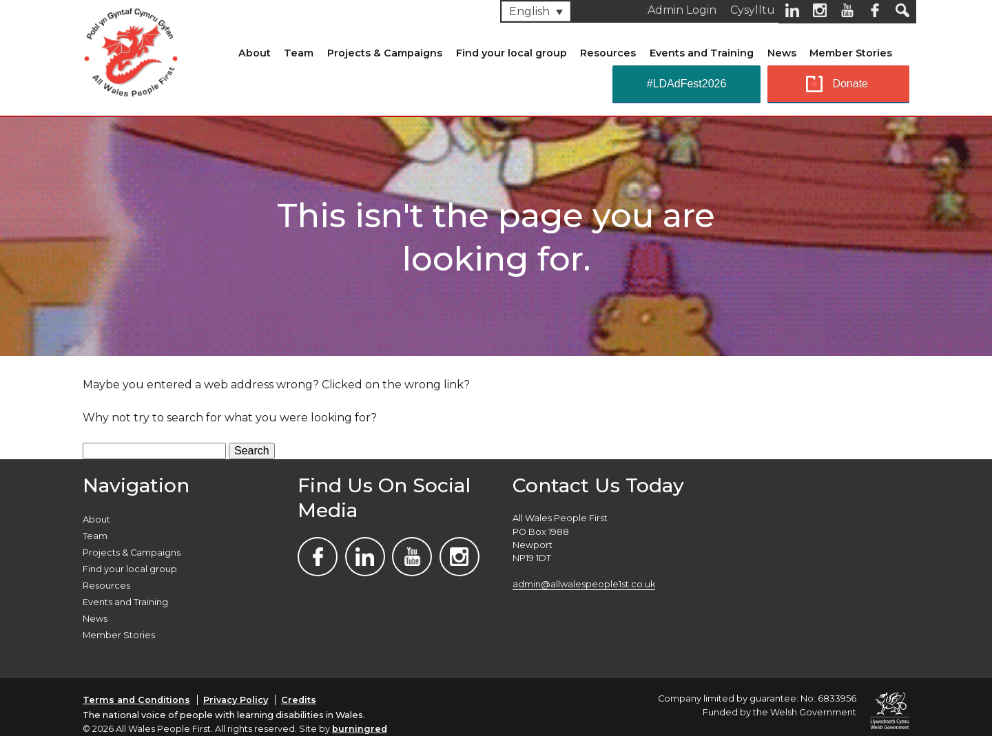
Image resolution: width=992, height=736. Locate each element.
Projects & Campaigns (384, 53)
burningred (359, 729)
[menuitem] (536, 11)
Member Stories (850, 53)
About (254, 53)
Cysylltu (752, 10)
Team (298, 53)
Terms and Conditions (136, 700)
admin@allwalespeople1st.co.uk (584, 584)
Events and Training (702, 53)
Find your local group (511, 53)
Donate (850, 84)
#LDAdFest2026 (687, 84)
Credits (298, 700)
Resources (608, 53)
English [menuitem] (529, 11)
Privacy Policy (235, 700)
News (781, 53)
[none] (536, 11)
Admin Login (682, 10)
